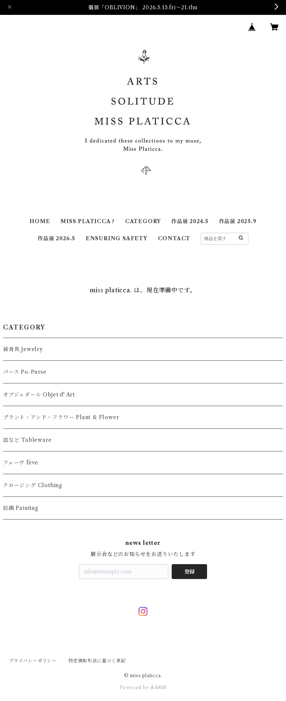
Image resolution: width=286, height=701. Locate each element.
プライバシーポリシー (33, 660)
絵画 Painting (20, 508)
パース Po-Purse (25, 372)
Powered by (143, 687)
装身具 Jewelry (23, 349)
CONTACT (174, 238)
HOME (39, 221)
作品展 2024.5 (190, 221)
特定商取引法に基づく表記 (97, 660)
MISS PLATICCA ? (87, 221)
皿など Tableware (27, 440)
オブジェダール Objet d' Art (39, 394)
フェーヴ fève (20, 462)
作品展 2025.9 (238, 221)
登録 (189, 571)
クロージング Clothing (32, 485)
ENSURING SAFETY (116, 238)
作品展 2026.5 (56, 238)
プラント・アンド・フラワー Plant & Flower (61, 417)
